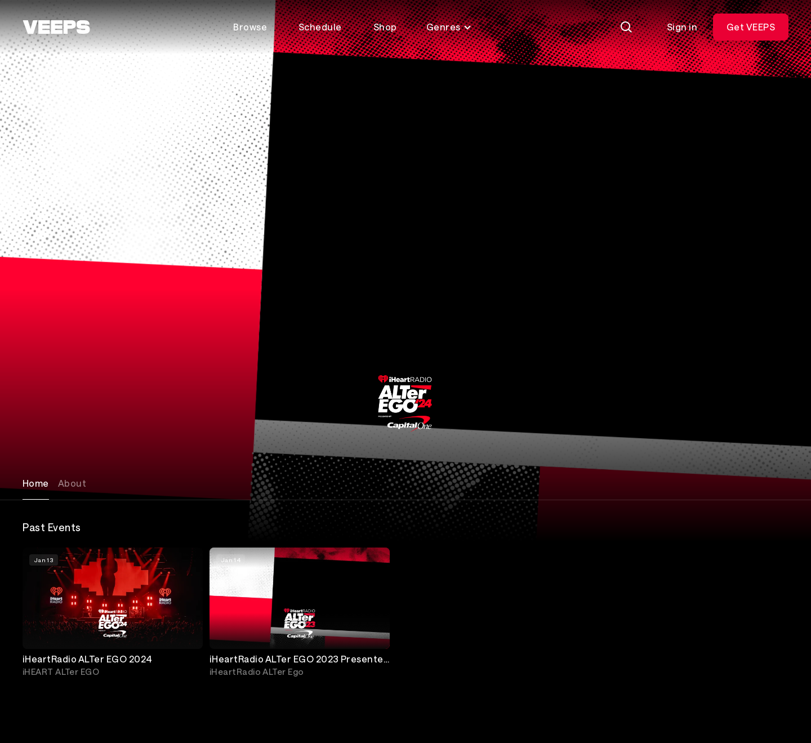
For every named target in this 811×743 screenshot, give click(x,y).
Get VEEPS (751, 26)
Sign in (682, 26)
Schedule (320, 26)
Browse (250, 26)
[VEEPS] (56, 27)
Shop (385, 26)
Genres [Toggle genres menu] (449, 26)
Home (36, 483)
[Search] (626, 27)
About (72, 483)
